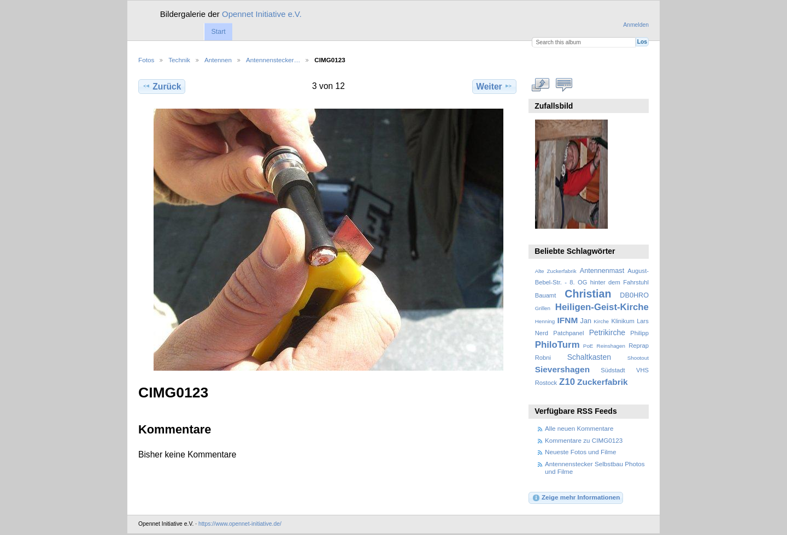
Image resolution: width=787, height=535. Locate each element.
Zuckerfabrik (602, 382)
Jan (585, 321)
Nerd (541, 333)
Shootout (638, 358)
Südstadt (613, 370)
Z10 (567, 382)
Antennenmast (602, 271)
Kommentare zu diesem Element (564, 85)
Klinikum (622, 321)
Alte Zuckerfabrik (556, 271)
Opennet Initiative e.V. (262, 14)
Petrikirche (607, 332)
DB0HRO (634, 295)
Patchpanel (568, 333)
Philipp (639, 333)
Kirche (601, 321)
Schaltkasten (589, 357)
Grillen (542, 308)
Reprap (639, 345)
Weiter (494, 86)
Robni (543, 357)
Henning (545, 321)
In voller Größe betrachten (541, 85)
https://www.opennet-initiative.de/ (239, 524)
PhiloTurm (557, 345)
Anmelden (636, 25)
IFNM (567, 320)
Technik (179, 59)
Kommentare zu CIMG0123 (583, 440)
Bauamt (545, 295)
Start (218, 31)
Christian (588, 294)
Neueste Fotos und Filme (580, 451)
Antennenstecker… (273, 59)
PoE (588, 346)
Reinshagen (611, 346)
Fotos (146, 59)
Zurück (161, 86)
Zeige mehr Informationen (576, 498)
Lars (643, 321)
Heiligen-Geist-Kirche (602, 307)
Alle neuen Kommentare (579, 428)
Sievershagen (562, 369)
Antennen (218, 59)
